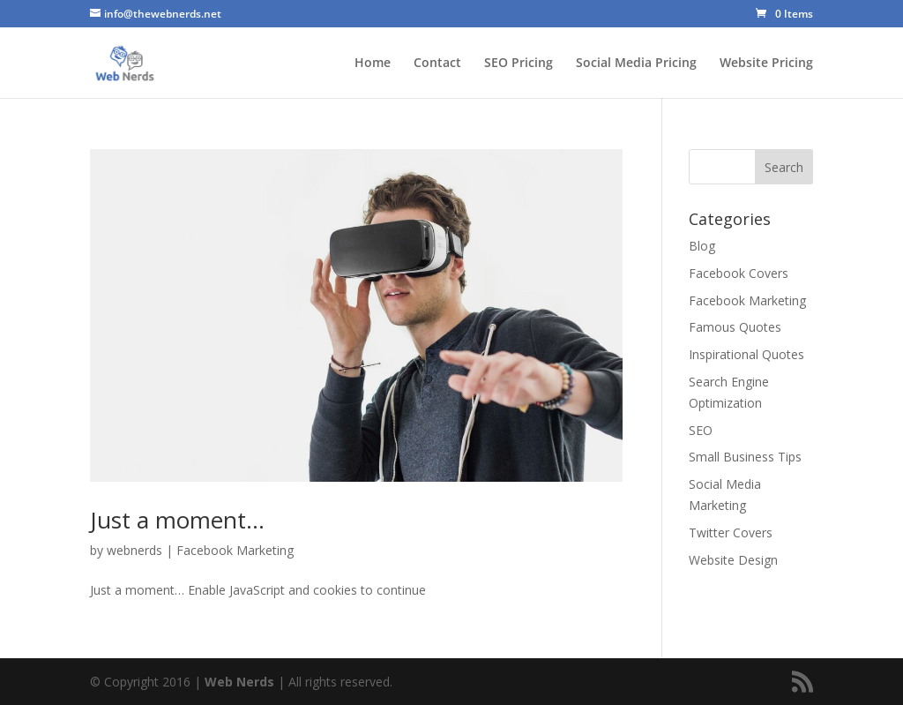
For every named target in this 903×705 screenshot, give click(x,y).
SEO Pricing (518, 63)
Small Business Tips (745, 456)
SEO (701, 430)
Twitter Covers (730, 532)
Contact (437, 63)
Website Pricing (766, 63)
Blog (702, 245)
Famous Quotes (735, 327)
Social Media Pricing (636, 63)
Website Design (733, 559)
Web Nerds (239, 681)
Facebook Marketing (235, 550)
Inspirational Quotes (746, 354)
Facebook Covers (738, 273)
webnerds (134, 550)
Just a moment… (177, 520)
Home (372, 63)
